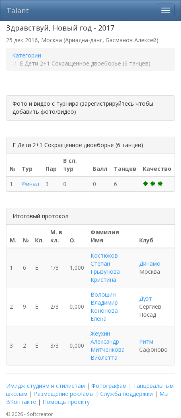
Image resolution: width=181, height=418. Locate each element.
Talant (17, 10)
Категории (26, 55)
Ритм (146, 341)
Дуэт (145, 298)
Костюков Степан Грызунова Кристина (105, 267)
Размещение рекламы (64, 394)
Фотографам (109, 385)
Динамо (149, 263)
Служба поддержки (126, 394)
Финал (30, 184)
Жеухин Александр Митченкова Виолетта (107, 345)
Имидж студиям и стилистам (45, 385)
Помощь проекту (66, 402)
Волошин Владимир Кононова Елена (104, 306)
